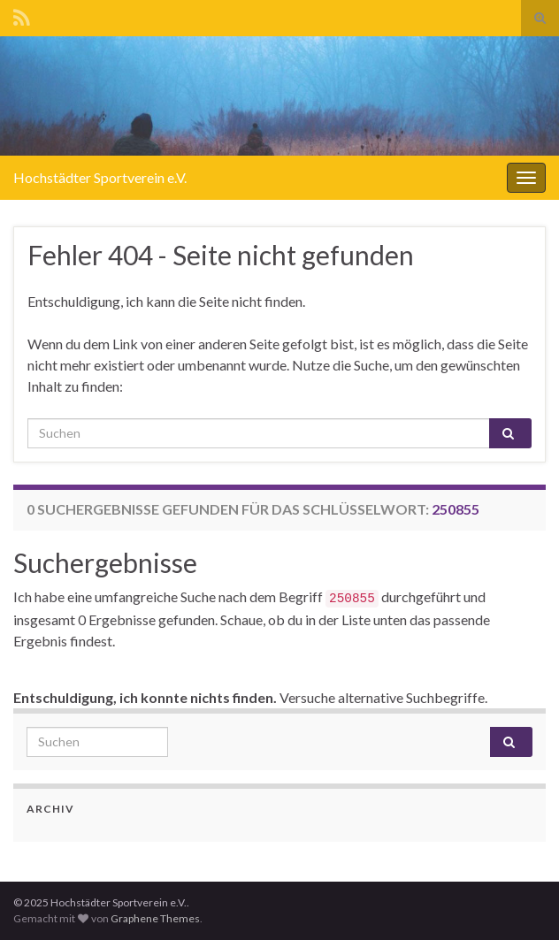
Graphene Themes (155, 918)
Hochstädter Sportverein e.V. (100, 177)
